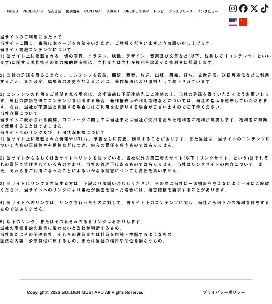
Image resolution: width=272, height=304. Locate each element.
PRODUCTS (33, 11)
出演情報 (73, 11)
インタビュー (207, 11)
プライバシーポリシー (224, 292)
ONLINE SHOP (136, 11)
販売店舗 (54, 11)
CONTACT (93, 11)
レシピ (159, 11)
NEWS (12, 11)
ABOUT (113, 11)
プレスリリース (181, 11)
